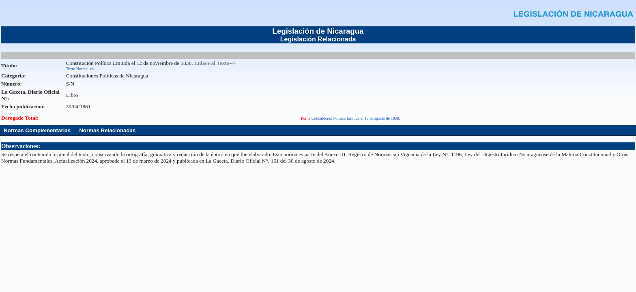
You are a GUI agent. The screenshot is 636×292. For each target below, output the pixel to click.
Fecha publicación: (23, 106)
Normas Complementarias (37, 130)
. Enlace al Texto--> (213, 63)
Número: (11, 84)
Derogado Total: (20, 118)
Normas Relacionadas (107, 130)
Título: (9, 65)
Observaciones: (20, 146)
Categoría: (13, 76)
